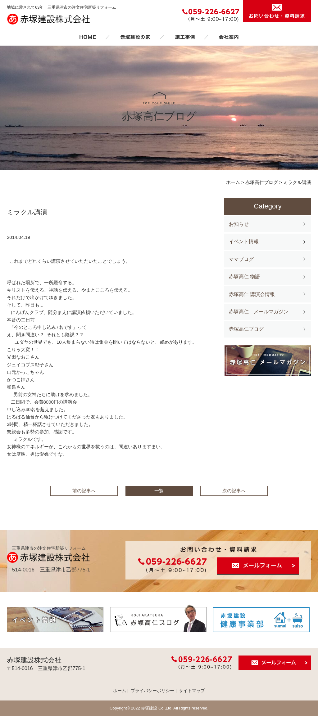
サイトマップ (192, 690)
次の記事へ (234, 490)
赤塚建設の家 (135, 37)
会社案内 (229, 37)
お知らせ (239, 224)
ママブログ (241, 259)
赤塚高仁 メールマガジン (258, 311)
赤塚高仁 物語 (244, 276)
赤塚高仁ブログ (246, 329)
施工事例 (185, 37)
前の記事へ (84, 490)
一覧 (159, 490)
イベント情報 (244, 241)
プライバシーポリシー (152, 690)
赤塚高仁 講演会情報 (252, 294)
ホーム (87, 37)
